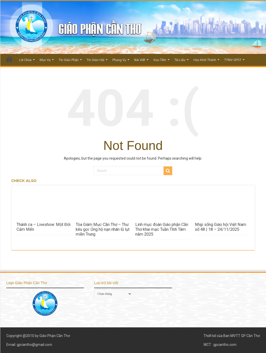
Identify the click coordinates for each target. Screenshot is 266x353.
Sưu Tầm (159, 60)
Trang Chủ (9, 59)
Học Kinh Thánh (205, 60)
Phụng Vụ (119, 60)
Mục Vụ (45, 60)
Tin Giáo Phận (69, 60)
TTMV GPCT (232, 60)
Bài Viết (139, 60)
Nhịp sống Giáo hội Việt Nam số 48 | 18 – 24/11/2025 (220, 227)
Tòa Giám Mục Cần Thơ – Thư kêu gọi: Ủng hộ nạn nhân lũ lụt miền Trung (102, 229)
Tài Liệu (179, 60)
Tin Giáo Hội (95, 60)
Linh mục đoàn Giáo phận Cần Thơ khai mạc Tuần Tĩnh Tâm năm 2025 (161, 229)
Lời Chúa (25, 60)
